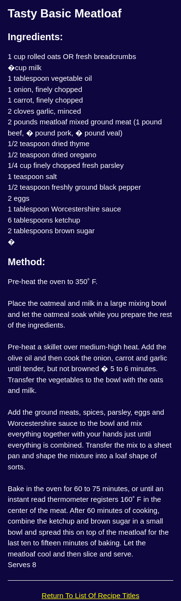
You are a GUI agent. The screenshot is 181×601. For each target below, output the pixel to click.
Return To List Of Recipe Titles (90, 595)
